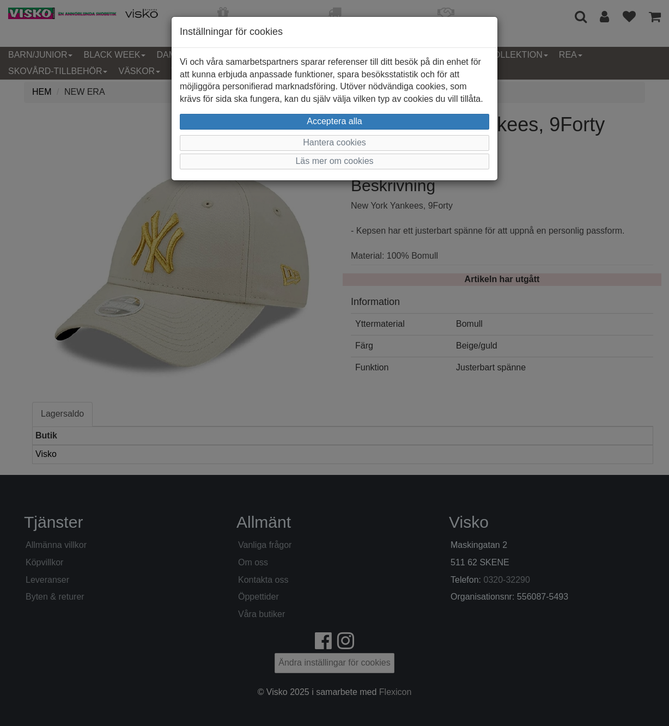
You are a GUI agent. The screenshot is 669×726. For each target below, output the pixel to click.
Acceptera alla (334, 121)
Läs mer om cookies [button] (334, 161)
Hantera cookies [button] (334, 142)
